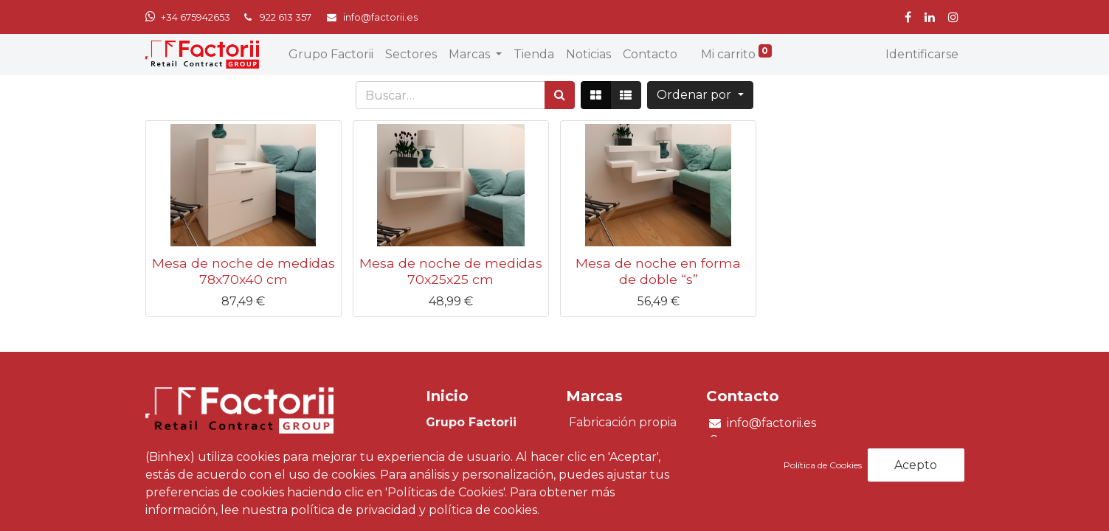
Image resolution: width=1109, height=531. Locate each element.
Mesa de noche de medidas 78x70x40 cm (243, 270)
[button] (700, 95)
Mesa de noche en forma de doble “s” (658, 270)
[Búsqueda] (560, 95)
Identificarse (921, 54)
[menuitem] (331, 54)
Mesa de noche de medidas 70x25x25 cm (450, 270)
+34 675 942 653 (765, 441)
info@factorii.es (771, 423)
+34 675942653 (195, 17)
